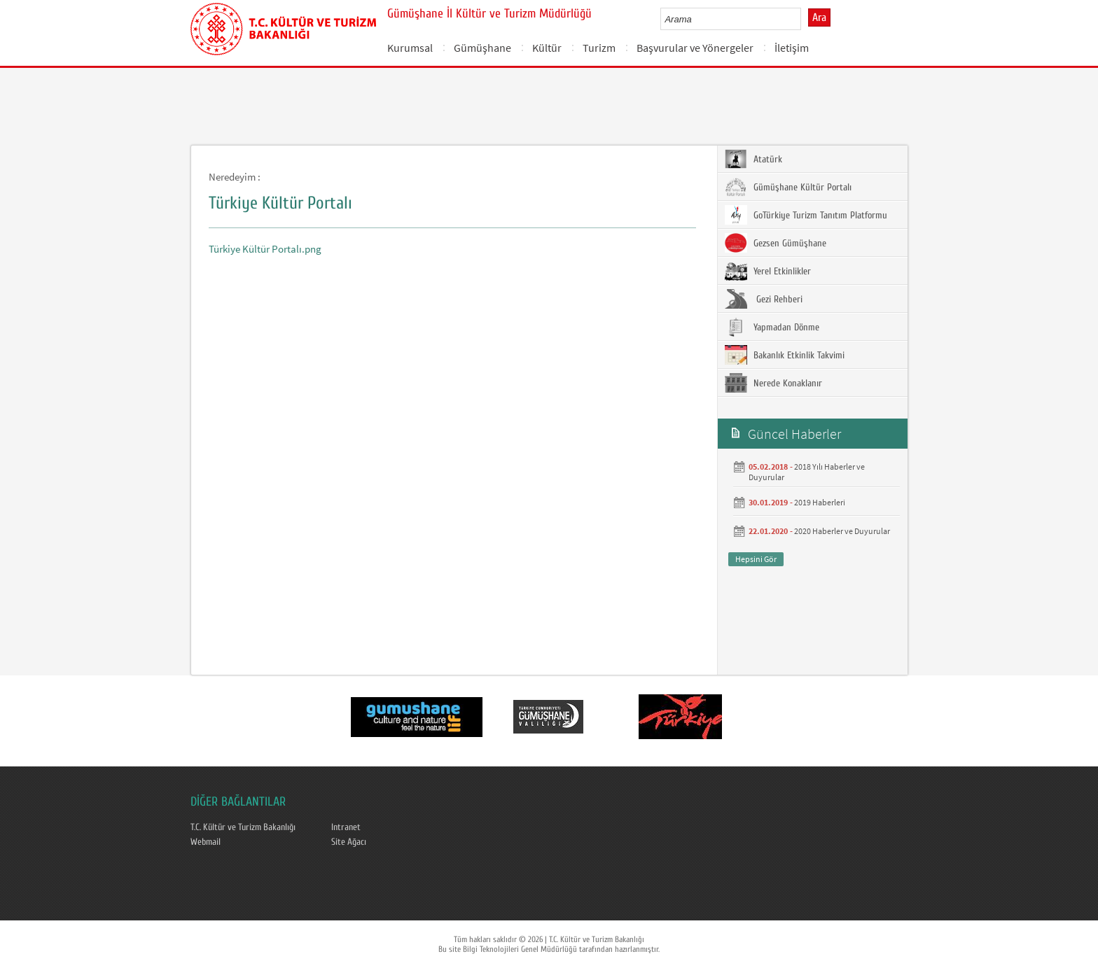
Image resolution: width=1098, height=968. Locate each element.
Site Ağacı (348, 842)
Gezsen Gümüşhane (775, 243)
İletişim (791, 48)
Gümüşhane (482, 48)
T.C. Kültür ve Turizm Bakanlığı (243, 827)
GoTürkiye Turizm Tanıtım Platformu (806, 215)
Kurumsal (410, 48)
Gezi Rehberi (763, 299)
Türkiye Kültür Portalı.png (265, 248)
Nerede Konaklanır (773, 383)
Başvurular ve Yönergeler (695, 48)
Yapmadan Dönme (772, 327)
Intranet (346, 827)
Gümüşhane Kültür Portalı (788, 187)
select (805, 19)
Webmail (205, 842)
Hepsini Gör (756, 559)
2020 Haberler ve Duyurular (842, 531)
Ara (819, 17)
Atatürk (753, 159)
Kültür (547, 48)
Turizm (599, 48)
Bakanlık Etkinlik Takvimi (785, 355)
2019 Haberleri (819, 502)
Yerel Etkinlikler (768, 271)
